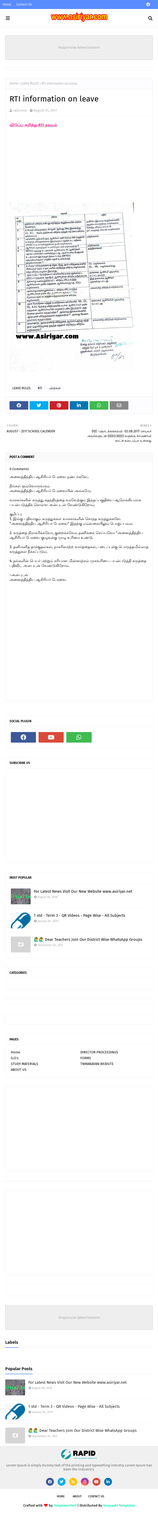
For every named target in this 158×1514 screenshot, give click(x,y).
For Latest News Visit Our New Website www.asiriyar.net (83, 891)
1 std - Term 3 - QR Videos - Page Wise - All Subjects (79, 915)
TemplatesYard (65, 1505)
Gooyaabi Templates (119, 1505)
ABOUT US (18, 1070)
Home (7, 4)
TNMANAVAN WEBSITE (97, 1064)
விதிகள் (55, 388)
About (77, 1496)
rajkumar (20, 110)
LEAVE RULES (30, 83)
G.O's (14, 1058)
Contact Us (24, 4)
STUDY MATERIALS (24, 1064)
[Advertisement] (49, 168)
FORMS (85, 1058)
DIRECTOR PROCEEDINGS (99, 1052)
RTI (40, 388)
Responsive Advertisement (79, 47)
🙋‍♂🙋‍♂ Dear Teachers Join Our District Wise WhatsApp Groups (88, 939)
